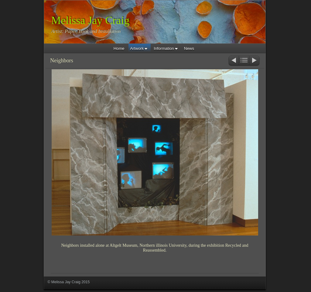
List (244, 61)
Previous (233, 61)
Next (254, 61)
